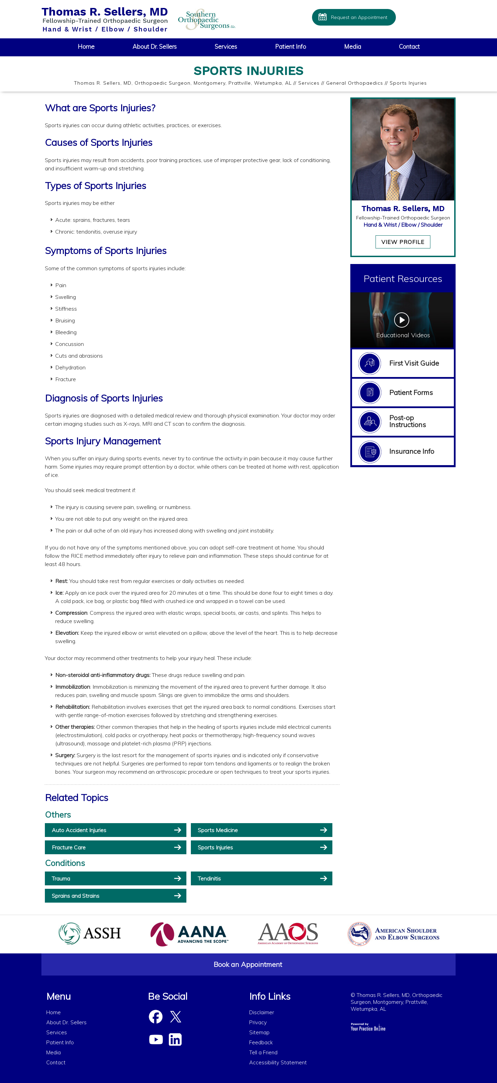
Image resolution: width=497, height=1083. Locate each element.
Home (86, 46)
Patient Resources (402, 278)
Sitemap (259, 1032)
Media (352, 46)
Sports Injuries (215, 847)
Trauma (61, 878)
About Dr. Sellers (155, 46)
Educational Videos (403, 335)
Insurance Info (411, 451)
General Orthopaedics (354, 83)
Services (226, 46)
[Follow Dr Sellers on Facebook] (156, 1017)
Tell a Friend (263, 1052)
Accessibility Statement (278, 1062)
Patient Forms (411, 392)
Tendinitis (209, 878)
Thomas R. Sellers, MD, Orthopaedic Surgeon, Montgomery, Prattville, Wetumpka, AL (183, 83)
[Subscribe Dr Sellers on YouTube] (156, 1040)
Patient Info (290, 46)
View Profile (403, 241)
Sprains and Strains (75, 895)
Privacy (258, 1022)
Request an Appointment (359, 17)
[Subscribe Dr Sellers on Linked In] (175, 1040)
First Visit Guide (414, 363)
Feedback (261, 1042)
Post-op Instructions (407, 421)
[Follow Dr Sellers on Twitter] (175, 1017)
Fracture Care (69, 847)
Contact (409, 46)
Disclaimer (261, 1012)
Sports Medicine (218, 830)
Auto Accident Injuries (79, 830)
